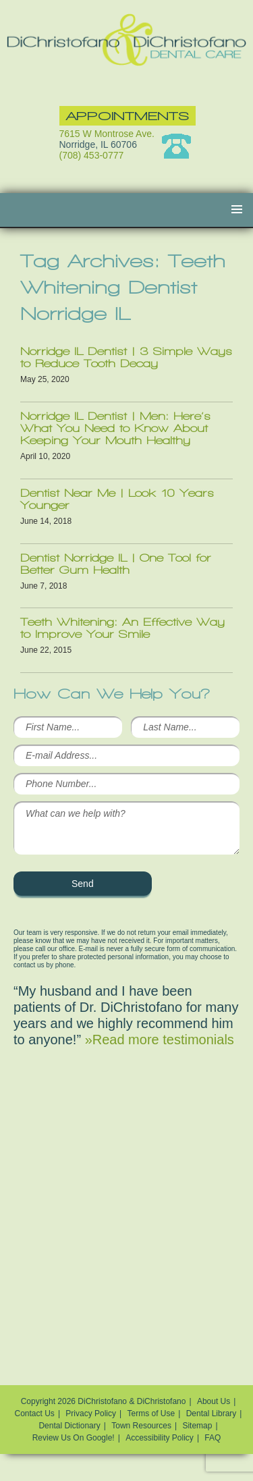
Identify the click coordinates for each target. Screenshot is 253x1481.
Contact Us (35, 1413)
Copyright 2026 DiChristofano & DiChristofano (103, 1401)
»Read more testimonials (159, 1039)
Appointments (127, 115)
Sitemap (197, 1425)
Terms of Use (151, 1413)
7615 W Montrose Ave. (106, 133)
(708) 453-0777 (91, 155)
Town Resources (141, 1425)
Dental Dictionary (69, 1425)
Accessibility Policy (159, 1438)
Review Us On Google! (73, 1438)
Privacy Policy (90, 1413)
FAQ (212, 1438)
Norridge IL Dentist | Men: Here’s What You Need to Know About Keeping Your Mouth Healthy (115, 428)
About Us (213, 1401)
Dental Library (211, 1413)
